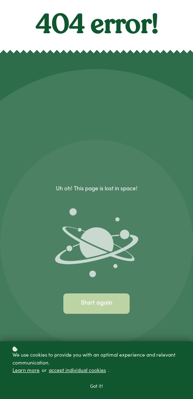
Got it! (96, 386)
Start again (96, 303)
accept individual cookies (77, 370)
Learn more (26, 370)
